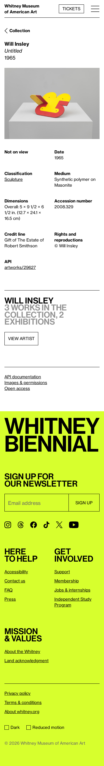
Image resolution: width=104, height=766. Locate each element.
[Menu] (95, 8)
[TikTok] (46, 524)
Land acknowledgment (26, 660)
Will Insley (16, 44)
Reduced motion (45, 727)
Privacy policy (17, 693)
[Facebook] (33, 524)
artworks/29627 (20, 267)
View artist (21, 338)
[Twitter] (59, 524)
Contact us (14, 580)
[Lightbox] (52, 103)
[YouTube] (74, 524)
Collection (19, 30)
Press (10, 599)
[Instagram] (7, 524)
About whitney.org (21, 711)
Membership (66, 580)
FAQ (8, 589)
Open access (17, 388)
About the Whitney (22, 651)
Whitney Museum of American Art (21, 8)
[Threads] (20, 524)
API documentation (22, 376)
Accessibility (16, 571)
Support (62, 571)
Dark (12, 727)
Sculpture (13, 179)
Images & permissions (25, 382)
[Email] (36, 502)
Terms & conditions (23, 702)
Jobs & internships (72, 589)
